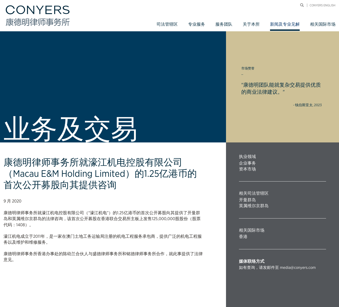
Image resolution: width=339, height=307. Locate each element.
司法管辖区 (167, 24)
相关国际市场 (322, 24)
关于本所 (251, 24)
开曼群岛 (247, 199)
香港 (243, 236)
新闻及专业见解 (285, 24)
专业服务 (196, 24)
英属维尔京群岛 (254, 205)
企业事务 (247, 163)
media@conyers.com (298, 267)
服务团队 (223, 24)
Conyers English (322, 5)
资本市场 (247, 168)
